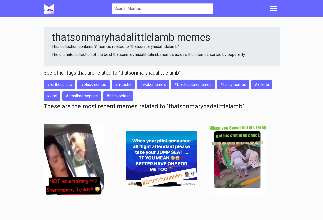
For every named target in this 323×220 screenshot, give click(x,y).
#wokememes (153, 84)
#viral (52, 96)
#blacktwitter (118, 96)
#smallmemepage (82, 96)
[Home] (49, 8)
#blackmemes (93, 84)
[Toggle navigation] (273, 8)
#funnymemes (233, 84)
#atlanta (262, 84)
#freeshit (123, 84)
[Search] (162, 8)
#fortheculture (59, 84)
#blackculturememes (193, 84)
